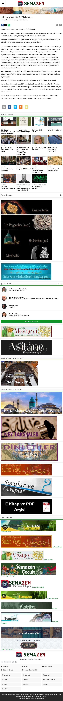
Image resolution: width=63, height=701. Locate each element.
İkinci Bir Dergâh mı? (55, 130)
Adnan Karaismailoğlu (16, 297)
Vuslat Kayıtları (42, 184)
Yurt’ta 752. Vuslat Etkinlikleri (7, 169)
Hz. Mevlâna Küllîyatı (22, 587)
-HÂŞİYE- (12, 307)
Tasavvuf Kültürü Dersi (37, 131)
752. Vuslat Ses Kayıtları (37, 187)
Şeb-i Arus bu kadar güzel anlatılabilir (23, 189)
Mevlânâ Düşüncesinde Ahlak (8, 187)
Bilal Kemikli (13, 314)
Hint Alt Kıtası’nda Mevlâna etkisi (54, 169)
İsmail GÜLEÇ (26, 184)
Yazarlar (18, 186)
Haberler (11, 20)
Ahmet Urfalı (13, 305)
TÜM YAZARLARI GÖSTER (31, 321)
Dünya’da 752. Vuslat (23, 169)
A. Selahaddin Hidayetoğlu (18, 289)
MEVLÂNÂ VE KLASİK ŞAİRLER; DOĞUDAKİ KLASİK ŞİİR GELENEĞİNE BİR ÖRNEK (33, 299)
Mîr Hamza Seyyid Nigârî (17, 290)
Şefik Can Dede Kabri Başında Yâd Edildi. (7, 149)
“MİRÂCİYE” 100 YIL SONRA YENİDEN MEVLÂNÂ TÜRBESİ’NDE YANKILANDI (23, 151)
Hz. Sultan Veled (31, 547)
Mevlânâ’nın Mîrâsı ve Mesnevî (19, 315)
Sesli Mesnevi (27, 559)
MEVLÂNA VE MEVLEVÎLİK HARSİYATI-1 (52, 149)
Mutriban (29, 608)
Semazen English (29, 598)
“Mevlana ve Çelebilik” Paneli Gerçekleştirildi (37, 170)
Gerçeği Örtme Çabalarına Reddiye (23, 131)
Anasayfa (4, 20)
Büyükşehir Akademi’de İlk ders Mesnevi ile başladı (8, 131)
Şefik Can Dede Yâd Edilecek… (39, 148)
